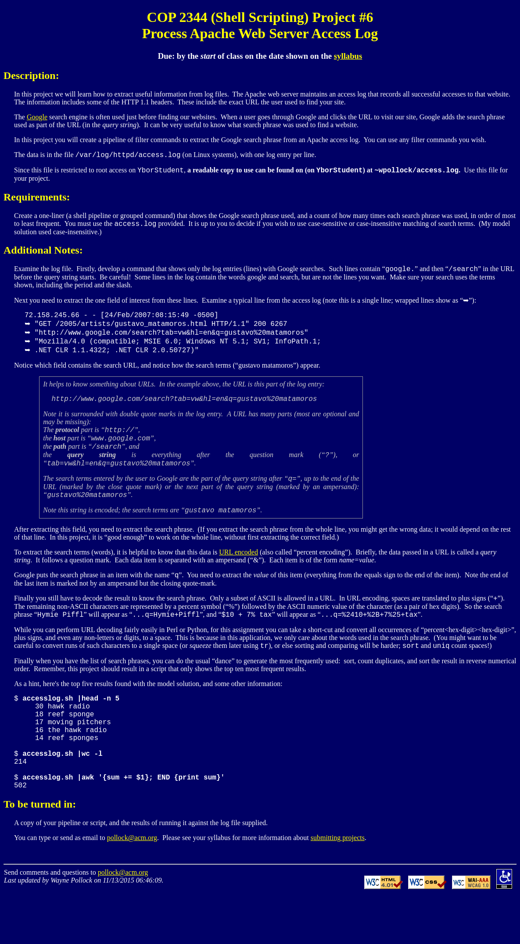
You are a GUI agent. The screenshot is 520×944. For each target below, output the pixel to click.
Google (37, 117)
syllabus (348, 56)
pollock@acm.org (132, 886)
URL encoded (238, 575)
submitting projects (338, 886)
